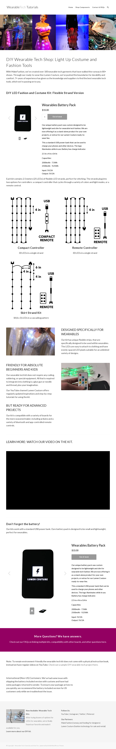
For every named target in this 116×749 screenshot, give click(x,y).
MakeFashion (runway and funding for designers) (80, 723)
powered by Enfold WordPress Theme (52, 745)
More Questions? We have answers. (58, 636)
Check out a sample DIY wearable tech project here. (73, 664)
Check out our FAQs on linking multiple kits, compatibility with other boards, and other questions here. (58, 641)
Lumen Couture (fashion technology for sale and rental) (83, 726)
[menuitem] (70, 7)
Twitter (82, 714)
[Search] (108, 7)
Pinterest (90, 714)
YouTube (64, 714)
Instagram (74, 714)
